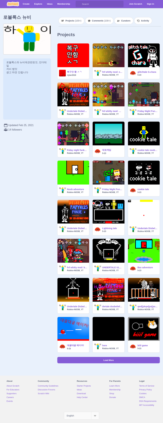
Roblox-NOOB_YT (110, 75)
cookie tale (143, 189)
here (104, 345)
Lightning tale (109, 228)
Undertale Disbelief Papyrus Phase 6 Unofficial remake (77, 111)
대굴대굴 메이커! (75, 345)
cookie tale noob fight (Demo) (148, 150)
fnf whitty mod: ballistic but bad (77, 267)
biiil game (143, 345)
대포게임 (106, 150)
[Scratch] (13, 4)
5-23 (139, 75)
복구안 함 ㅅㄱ (74, 72)
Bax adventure (145, 267)
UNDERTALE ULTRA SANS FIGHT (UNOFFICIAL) (112, 267)
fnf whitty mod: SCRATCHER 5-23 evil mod (112, 111)
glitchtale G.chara (147, 72)
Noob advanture (75, 189)
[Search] (79, 4)
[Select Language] (81, 415)
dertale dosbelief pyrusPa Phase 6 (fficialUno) (112, 306)
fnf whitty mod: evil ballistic (112, 72)
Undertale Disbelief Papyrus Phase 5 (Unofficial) (77, 306)
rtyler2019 (71, 75)
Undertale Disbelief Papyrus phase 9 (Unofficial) (148, 228)
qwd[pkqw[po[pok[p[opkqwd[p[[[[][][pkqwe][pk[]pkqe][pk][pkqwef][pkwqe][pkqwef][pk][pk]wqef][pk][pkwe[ (148, 306)
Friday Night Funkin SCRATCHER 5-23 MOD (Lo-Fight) (112, 189)
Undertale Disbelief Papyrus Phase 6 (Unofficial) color (77, 228)
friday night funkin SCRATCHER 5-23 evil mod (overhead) (77, 150)
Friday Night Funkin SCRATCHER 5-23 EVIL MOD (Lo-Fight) (148, 111)
